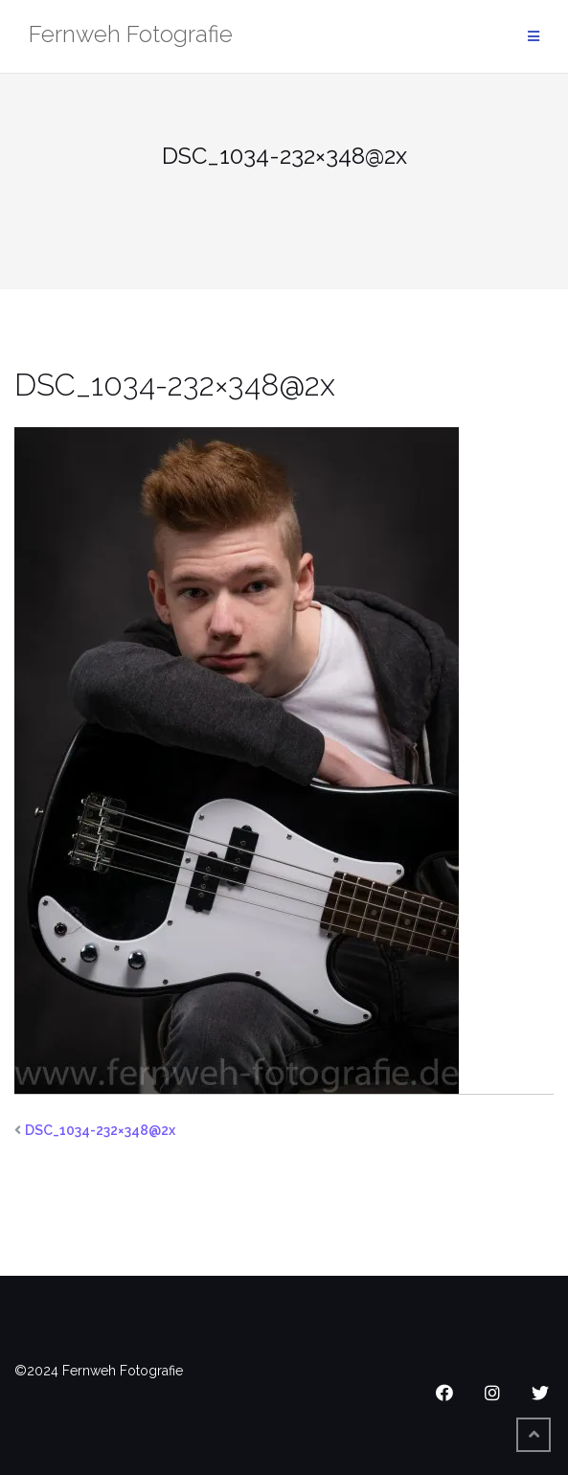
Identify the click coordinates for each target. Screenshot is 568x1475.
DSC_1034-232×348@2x (100, 1130)
